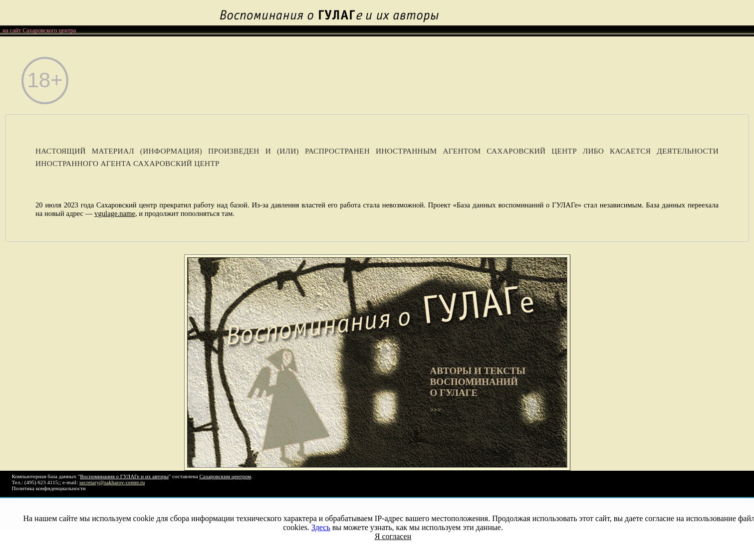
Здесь (320, 527)
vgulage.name (114, 213)
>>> (498, 389)
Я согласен (393, 536)
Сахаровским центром (225, 476)
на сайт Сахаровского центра (39, 30)
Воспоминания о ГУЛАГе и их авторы (124, 476)
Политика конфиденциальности (49, 488)
